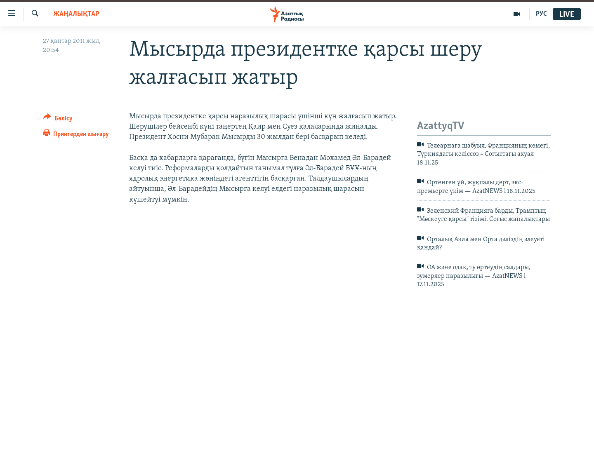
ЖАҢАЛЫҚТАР (76, 14)
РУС (541, 14)
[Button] (58, 119)
